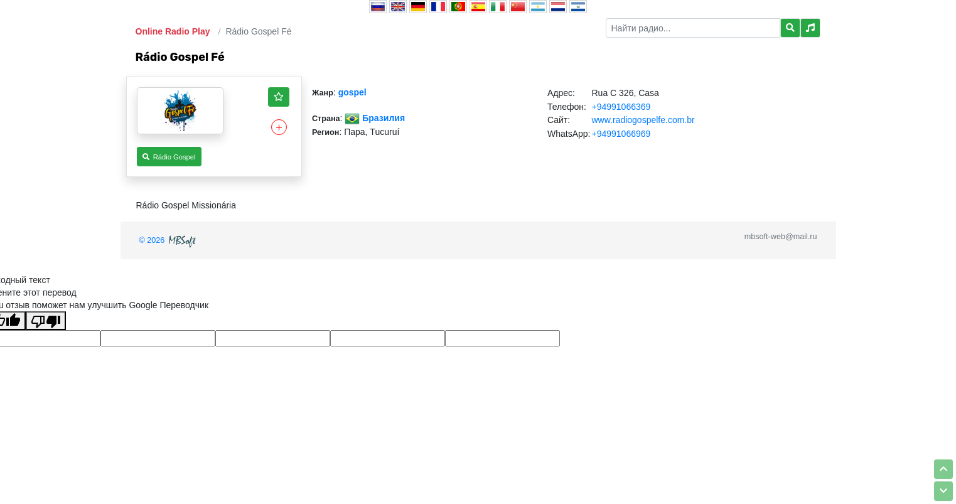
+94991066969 (620, 134)
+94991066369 (620, 107)
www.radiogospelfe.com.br (642, 120)
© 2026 (168, 240)
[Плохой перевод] (46, 320)
